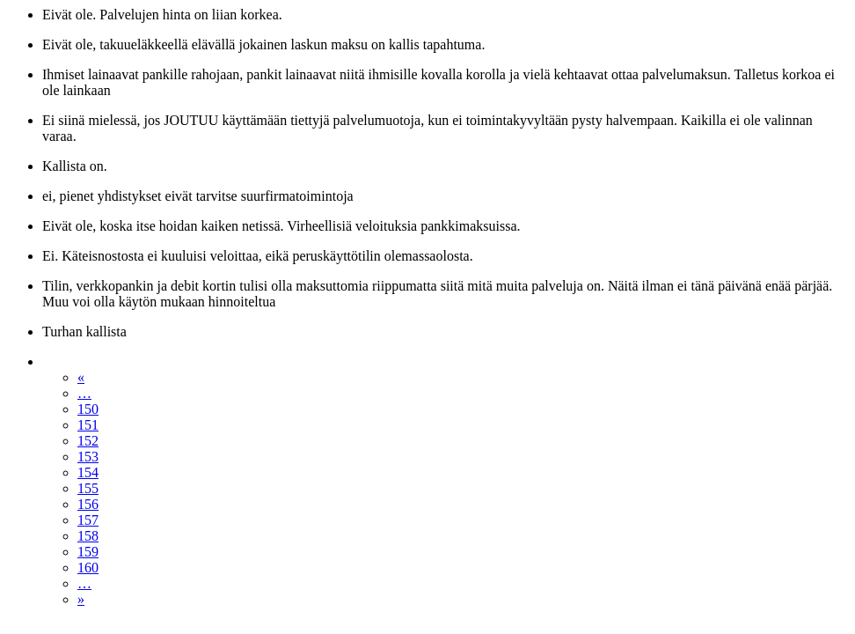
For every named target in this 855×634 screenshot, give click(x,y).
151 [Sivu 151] (88, 424)
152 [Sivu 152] (88, 440)
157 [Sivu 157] (88, 519)
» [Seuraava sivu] (80, 599)
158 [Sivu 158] (88, 535)
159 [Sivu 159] (88, 551)
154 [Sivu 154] (88, 472)
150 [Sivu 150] (88, 409)
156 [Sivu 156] (88, 504)
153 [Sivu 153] (88, 456)
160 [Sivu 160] (88, 567)
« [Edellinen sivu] (80, 377)
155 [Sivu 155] (88, 488)
